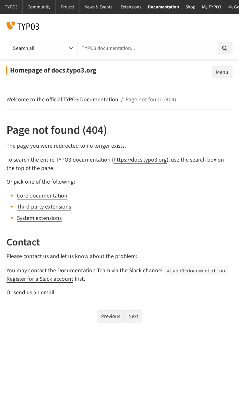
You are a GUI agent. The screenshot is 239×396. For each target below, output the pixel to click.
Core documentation (42, 196)
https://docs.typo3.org (140, 160)
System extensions (39, 218)
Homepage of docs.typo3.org (53, 70)
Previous (110, 316)
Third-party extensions (44, 207)
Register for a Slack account (39, 279)
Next (133, 316)
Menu (222, 72)
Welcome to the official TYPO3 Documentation (62, 100)
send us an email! (35, 293)
